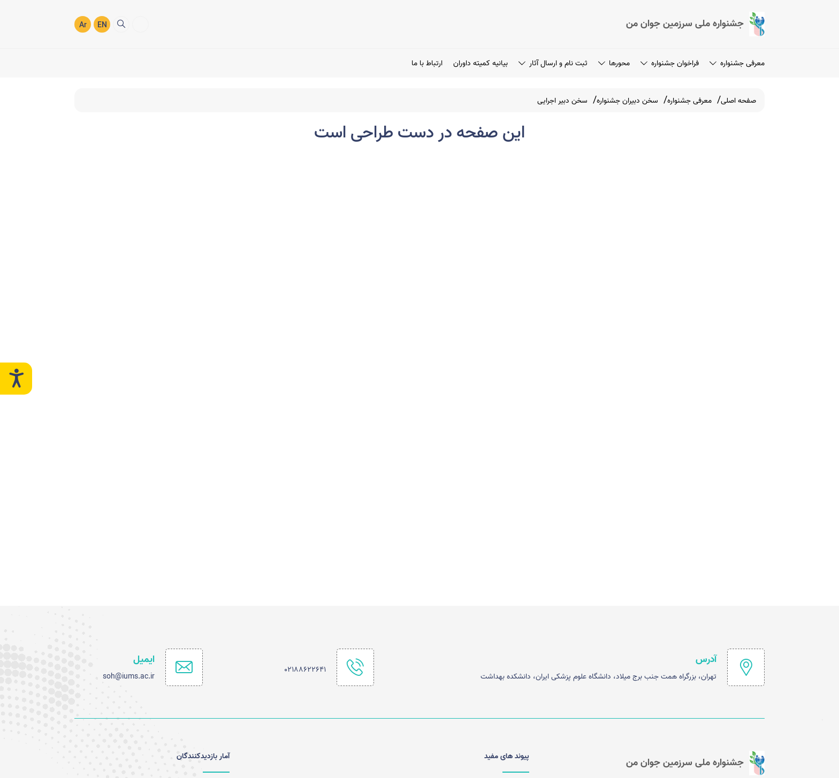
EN (102, 25)
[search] (121, 24)
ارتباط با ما (427, 62)
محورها (614, 62)
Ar (83, 25)
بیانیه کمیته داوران (480, 62)
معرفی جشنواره (737, 62)
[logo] (695, 24)
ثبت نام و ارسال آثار (553, 62)
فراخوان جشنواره (669, 62)
